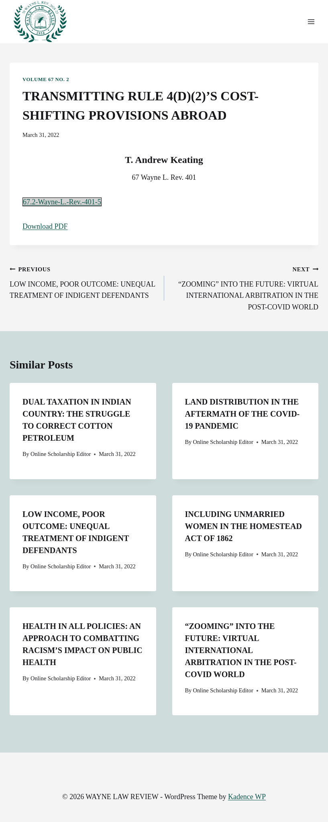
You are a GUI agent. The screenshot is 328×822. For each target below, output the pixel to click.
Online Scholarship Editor (61, 454)
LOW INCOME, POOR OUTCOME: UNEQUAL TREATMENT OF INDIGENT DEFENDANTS (83, 281)
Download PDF (45, 226)
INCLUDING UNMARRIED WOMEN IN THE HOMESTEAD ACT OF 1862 (243, 526)
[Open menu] (311, 22)
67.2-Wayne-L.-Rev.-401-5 (62, 202)
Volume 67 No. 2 (45, 79)
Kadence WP (247, 797)
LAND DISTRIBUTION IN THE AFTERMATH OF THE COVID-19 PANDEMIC (242, 413)
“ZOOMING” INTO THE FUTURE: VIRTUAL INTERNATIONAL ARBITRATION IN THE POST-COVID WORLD (245, 287)
